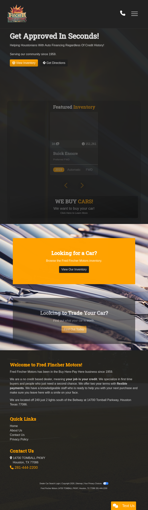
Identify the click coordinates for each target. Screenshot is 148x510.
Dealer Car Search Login (50, 484)
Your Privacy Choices (96, 484)
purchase (126, 388)
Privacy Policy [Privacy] (19, 439)
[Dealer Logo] (17, 13)
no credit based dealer (37, 379)
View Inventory (24, 62)
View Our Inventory (74, 273)
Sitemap (79, 484)
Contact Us (17, 434)
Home (14, 426)
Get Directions (54, 62)
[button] (134, 13)
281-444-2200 (26, 467)
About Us (16, 430)
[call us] (123, 13)
